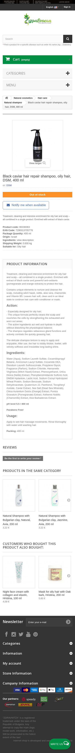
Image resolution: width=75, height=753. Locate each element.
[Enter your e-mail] (49, 622)
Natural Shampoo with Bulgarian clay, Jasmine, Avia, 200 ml (53, 520)
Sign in (67, 7)
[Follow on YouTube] (28, 634)
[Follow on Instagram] (13, 634)
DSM (9, 185)
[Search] (67, 39)
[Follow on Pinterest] (35, 634)
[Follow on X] (21, 634)
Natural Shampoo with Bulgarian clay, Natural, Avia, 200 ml (17, 520)
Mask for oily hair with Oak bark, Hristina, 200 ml (55, 593)
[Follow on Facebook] (6, 634)
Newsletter (13, 621)
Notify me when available (26, 205)
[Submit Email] (68, 622)
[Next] (68, 500)
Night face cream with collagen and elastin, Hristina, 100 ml (16, 595)
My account (12, 663)
